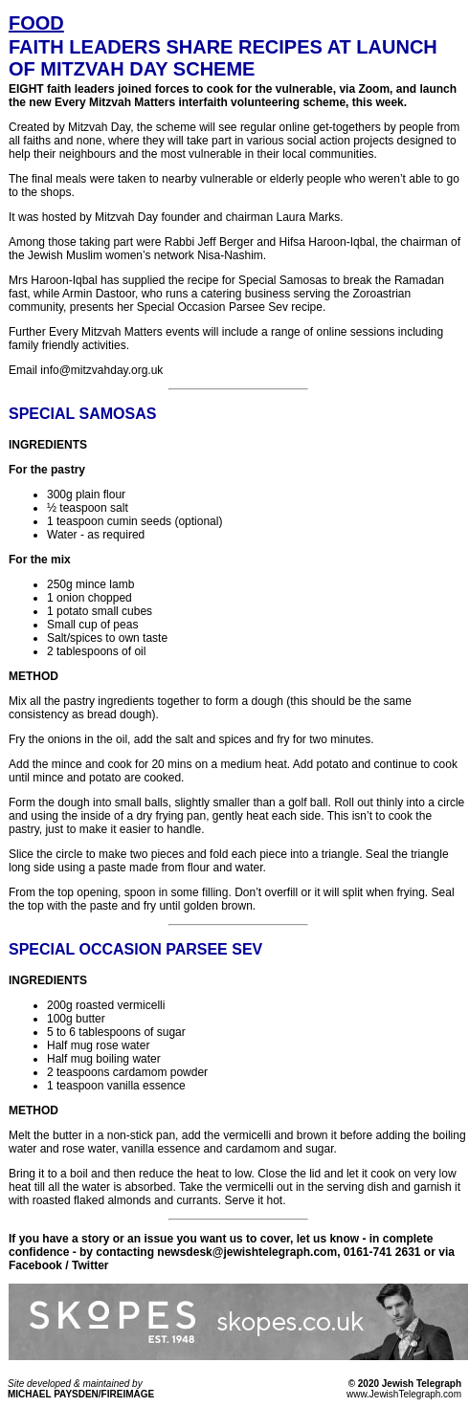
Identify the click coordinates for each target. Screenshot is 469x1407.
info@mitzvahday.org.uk (101, 370)
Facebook (35, 1265)
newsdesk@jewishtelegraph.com (247, 1252)
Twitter (90, 1265)
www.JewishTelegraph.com (403, 1394)
